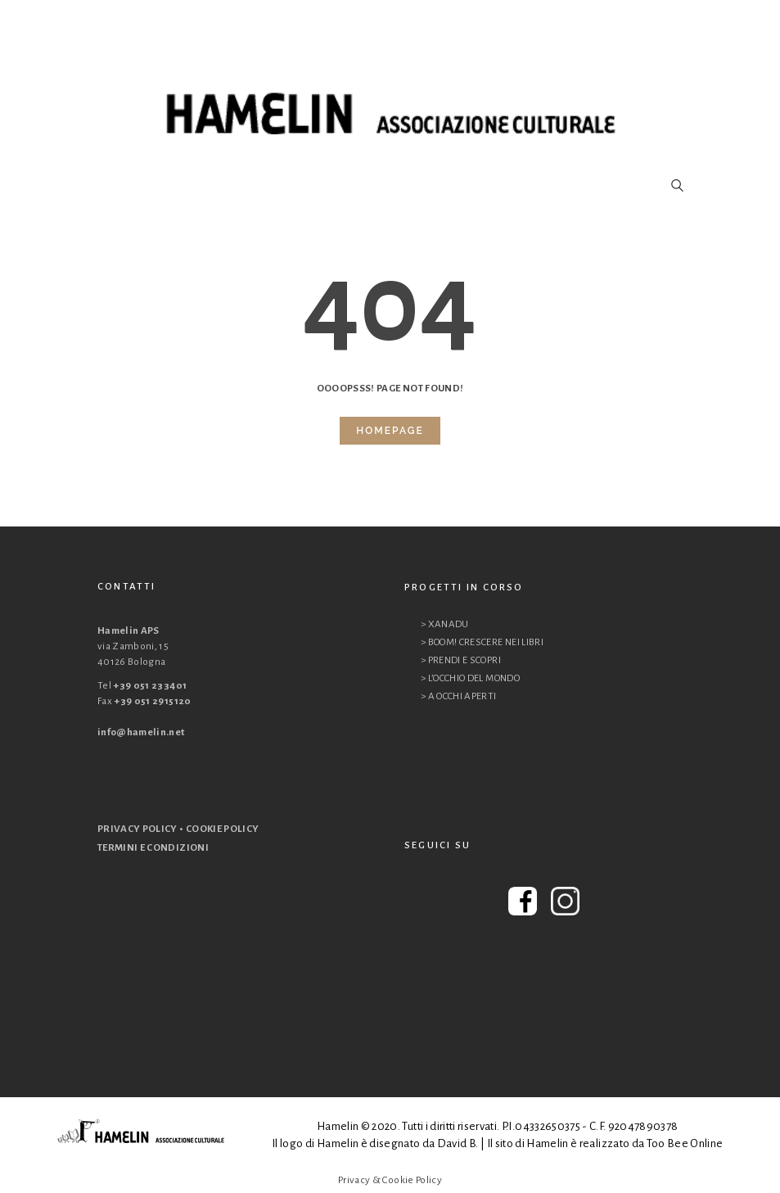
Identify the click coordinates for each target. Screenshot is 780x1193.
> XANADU (445, 624)
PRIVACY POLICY (137, 829)
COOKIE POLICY (222, 829)
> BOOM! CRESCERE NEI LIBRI (482, 642)
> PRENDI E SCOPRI (461, 660)
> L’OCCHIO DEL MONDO (470, 678)
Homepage (389, 430)
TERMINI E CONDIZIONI (153, 848)
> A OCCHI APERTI (459, 696)
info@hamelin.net (141, 732)
